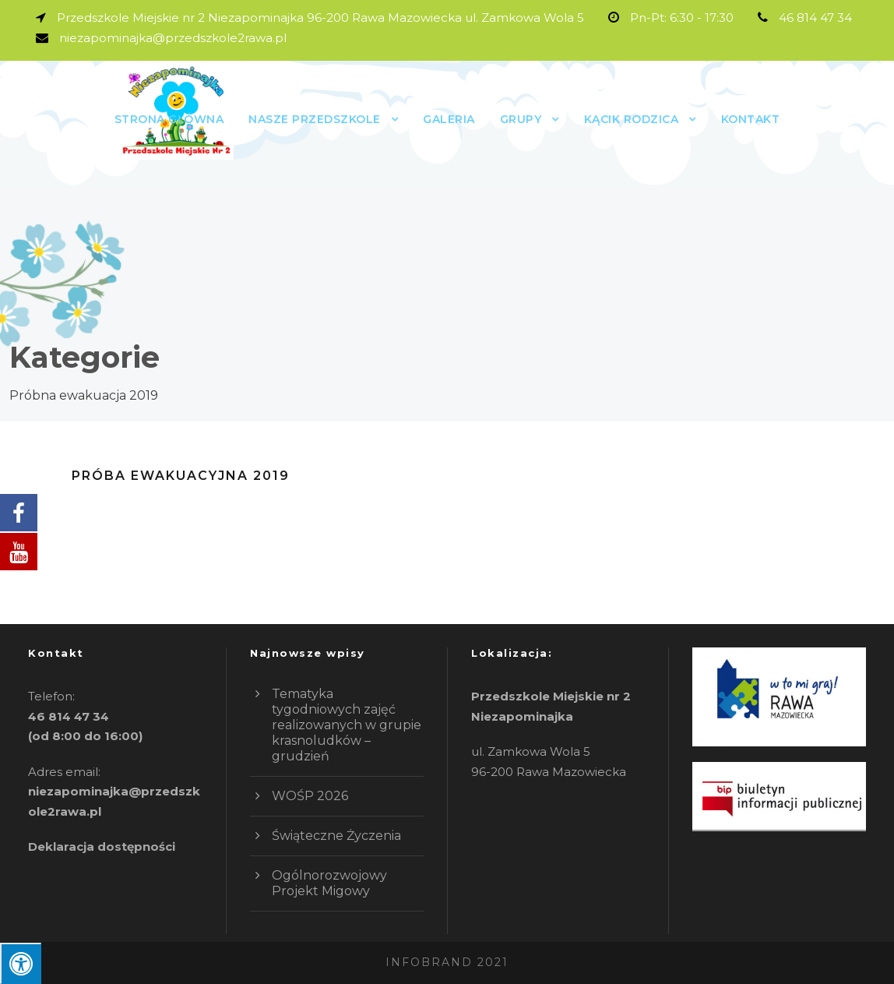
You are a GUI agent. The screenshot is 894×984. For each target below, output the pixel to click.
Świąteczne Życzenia (336, 835)
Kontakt (750, 119)
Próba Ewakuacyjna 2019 (181, 475)
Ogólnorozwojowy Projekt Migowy (329, 883)
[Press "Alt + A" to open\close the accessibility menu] (20, 963)
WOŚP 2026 (310, 795)
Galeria (449, 119)
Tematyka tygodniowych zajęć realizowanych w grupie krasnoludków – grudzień (346, 725)
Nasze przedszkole (314, 119)
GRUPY (521, 119)
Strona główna (169, 119)
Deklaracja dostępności (101, 846)
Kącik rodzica (631, 119)
